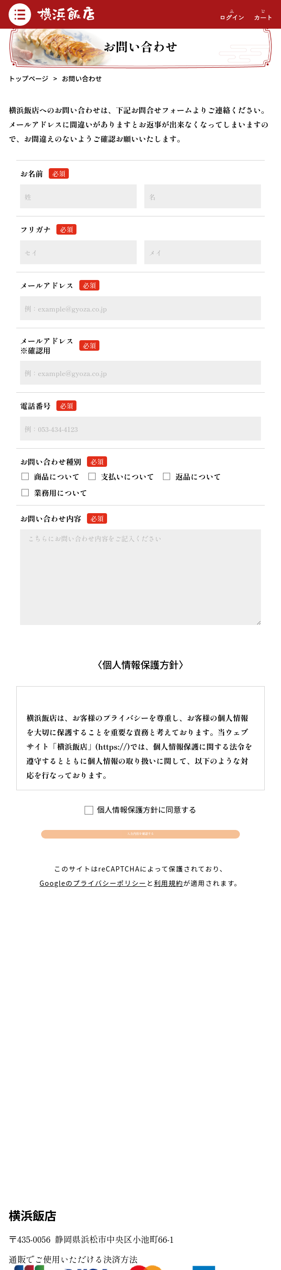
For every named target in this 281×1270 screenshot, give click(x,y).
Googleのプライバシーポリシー (93, 899)
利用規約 (169, 899)
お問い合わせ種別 (63, 461)
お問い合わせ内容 (63, 518)
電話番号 (48, 405)
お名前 (44, 173)
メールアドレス (59, 285)
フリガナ (48, 229)
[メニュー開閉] (20, 14)
